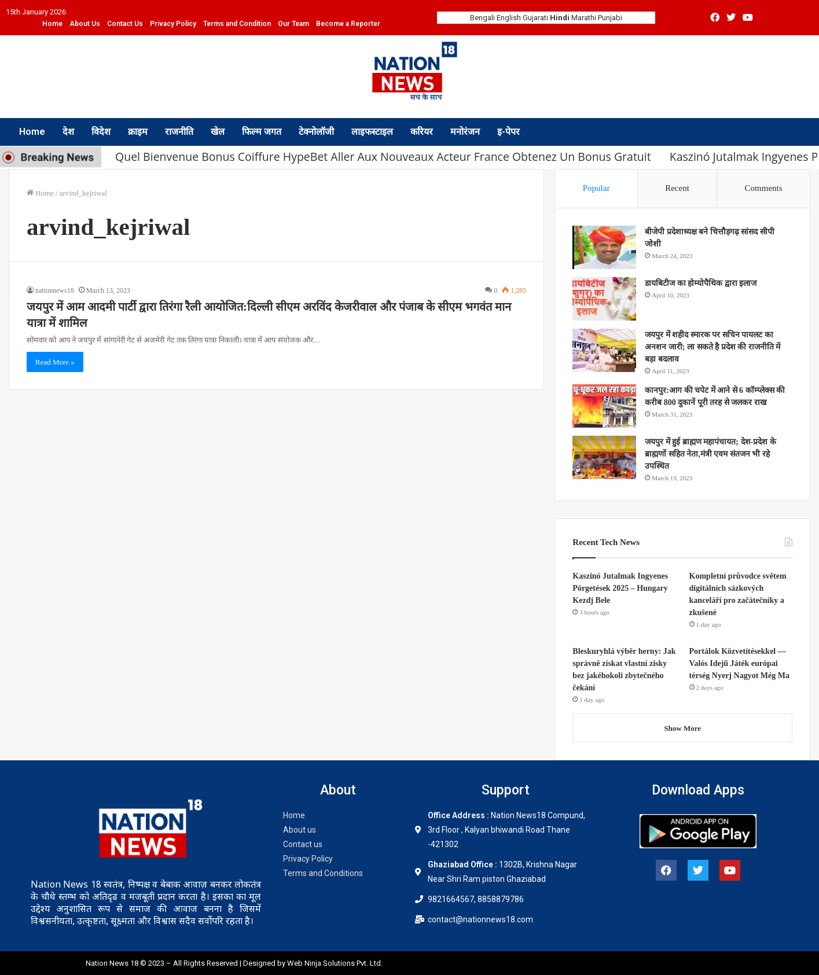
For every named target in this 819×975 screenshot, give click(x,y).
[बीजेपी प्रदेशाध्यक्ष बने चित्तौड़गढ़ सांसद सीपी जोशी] (604, 247)
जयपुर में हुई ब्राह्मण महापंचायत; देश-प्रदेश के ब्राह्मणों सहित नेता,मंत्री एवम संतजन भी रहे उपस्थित (710, 453)
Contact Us (125, 24)
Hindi (560, 17)
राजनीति (179, 131)
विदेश (101, 131)
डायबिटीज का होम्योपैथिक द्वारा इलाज (700, 283)
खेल (218, 131)
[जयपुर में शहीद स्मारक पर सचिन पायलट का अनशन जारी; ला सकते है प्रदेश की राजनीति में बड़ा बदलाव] (604, 350)
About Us (84, 24)
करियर (421, 131)
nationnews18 (54, 290)
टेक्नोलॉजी (316, 131)
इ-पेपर (508, 131)
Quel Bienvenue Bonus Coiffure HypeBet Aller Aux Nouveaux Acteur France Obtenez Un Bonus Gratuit (383, 156)
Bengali (482, 17)
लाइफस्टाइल (372, 131)
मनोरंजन (465, 131)
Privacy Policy (173, 24)
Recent (677, 188)
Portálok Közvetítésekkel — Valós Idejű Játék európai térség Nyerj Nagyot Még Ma (739, 663)
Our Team (293, 24)
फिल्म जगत (261, 131)
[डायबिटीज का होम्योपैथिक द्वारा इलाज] (604, 299)
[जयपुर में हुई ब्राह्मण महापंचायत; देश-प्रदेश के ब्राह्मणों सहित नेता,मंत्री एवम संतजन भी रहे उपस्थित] (604, 457)
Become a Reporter (348, 24)
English (509, 17)
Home (52, 24)
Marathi (583, 17)
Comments (764, 188)
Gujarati (535, 17)
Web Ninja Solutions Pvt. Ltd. (335, 963)
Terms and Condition (237, 24)
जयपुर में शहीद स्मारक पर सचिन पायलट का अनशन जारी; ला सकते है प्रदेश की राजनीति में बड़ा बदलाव (712, 346)
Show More (682, 728)
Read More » (55, 362)
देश (68, 131)
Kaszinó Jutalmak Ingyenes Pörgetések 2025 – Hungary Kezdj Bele (620, 588)
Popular (596, 188)
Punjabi (610, 17)
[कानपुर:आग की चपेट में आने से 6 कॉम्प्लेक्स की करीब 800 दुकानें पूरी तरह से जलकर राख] (604, 406)
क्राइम (138, 131)
